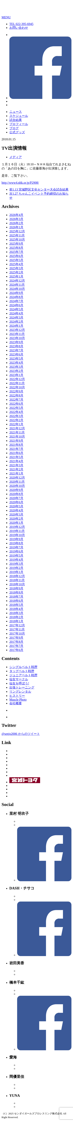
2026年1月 (16, 227)
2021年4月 (16, 461)
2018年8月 (16, 592)
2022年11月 (17, 383)
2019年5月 (16, 555)
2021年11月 (17, 432)
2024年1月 (16, 325)
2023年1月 (16, 375)
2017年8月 (16, 641)
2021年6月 (16, 453)
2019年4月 (16, 559)
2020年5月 (16, 506)
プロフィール (18, 124)
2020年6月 (16, 502)
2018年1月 (16, 621)
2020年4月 (16, 510)
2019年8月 (16, 543)
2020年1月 (16, 522)
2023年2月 (16, 371)
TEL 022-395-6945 (21, 24)
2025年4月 (16, 264)
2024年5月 (16, 309)
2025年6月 (16, 256)
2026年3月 (16, 219)
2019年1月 (16, 572)
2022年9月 (16, 391)
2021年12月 (17, 428)
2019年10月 (17, 535)
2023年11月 (17, 334)
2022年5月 (16, 407)
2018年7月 (16, 596)
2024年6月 (16, 305)
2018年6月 (16, 600)
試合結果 (15, 120)
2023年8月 (16, 346)
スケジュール (18, 115)
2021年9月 (16, 440)
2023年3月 (16, 366)
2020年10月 (17, 485)
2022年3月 (16, 416)
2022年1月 (16, 424)
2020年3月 (16, 514)
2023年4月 (16, 362)
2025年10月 (17, 239)
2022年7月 (16, 399)
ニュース (15, 111)
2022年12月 (17, 379)
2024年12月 (17, 280)
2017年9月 (16, 637)
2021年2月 (16, 469)
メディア (15, 157)
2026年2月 (16, 223)
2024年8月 (16, 297)
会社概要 (15, 703)
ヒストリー (17, 695)
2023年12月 (17, 329)
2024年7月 (16, 301)
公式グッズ (17, 132)
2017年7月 (16, 645)
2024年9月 (16, 293)
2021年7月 (16, 448)
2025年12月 (17, 231)
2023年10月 (17, 338)
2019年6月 (16, 551)
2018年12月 (17, 576)
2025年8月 (16, 247)
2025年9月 (16, 243)
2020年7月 (16, 498)
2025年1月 (16, 276)
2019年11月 (17, 531)
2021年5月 (16, 457)
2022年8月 (16, 395)
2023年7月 (16, 350)
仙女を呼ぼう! (19, 683)
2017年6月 (16, 650)
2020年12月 (17, 477)
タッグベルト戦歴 (21, 671)
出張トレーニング (21, 687)
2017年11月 (17, 629)
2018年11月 (17, 580)
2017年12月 (17, 625)
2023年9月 (16, 342)
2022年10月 (17, 387)
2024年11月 (17, 284)
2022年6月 (16, 403)
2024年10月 (17, 288)
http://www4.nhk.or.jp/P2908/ (20, 182)
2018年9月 (16, 588)
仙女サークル (18, 679)
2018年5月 (16, 604)
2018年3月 (16, 613)
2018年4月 (16, 609)
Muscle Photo (17, 699)
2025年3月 (16, 268)
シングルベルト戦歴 (23, 667)
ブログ (14, 128)
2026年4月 (16, 215)
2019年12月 (17, 526)
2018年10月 (17, 584)
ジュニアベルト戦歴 (23, 675)
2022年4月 (16, 412)
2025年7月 (16, 251)
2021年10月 (17, 436)
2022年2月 (16, 420)
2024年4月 (16, 313)
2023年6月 (16, 354)
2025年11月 (17, 235)
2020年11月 (17, 481)
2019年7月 (16, 547)
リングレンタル (20, 691)
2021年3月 (16, 465)
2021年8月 (16, 444)
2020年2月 (16, 518)
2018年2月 (16, 617)
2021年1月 (16, 473)
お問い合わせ (18, 27)
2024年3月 (16, 317)
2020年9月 (16, 490)
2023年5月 (16, 358)
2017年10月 (17, 633)
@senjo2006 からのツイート (21, 733)
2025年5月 (16, 260)
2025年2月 (16, 272)
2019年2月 (16, 568)
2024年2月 (16, 321)
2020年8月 (16, 494)
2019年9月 (16, 539)
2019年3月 (16, 563)
